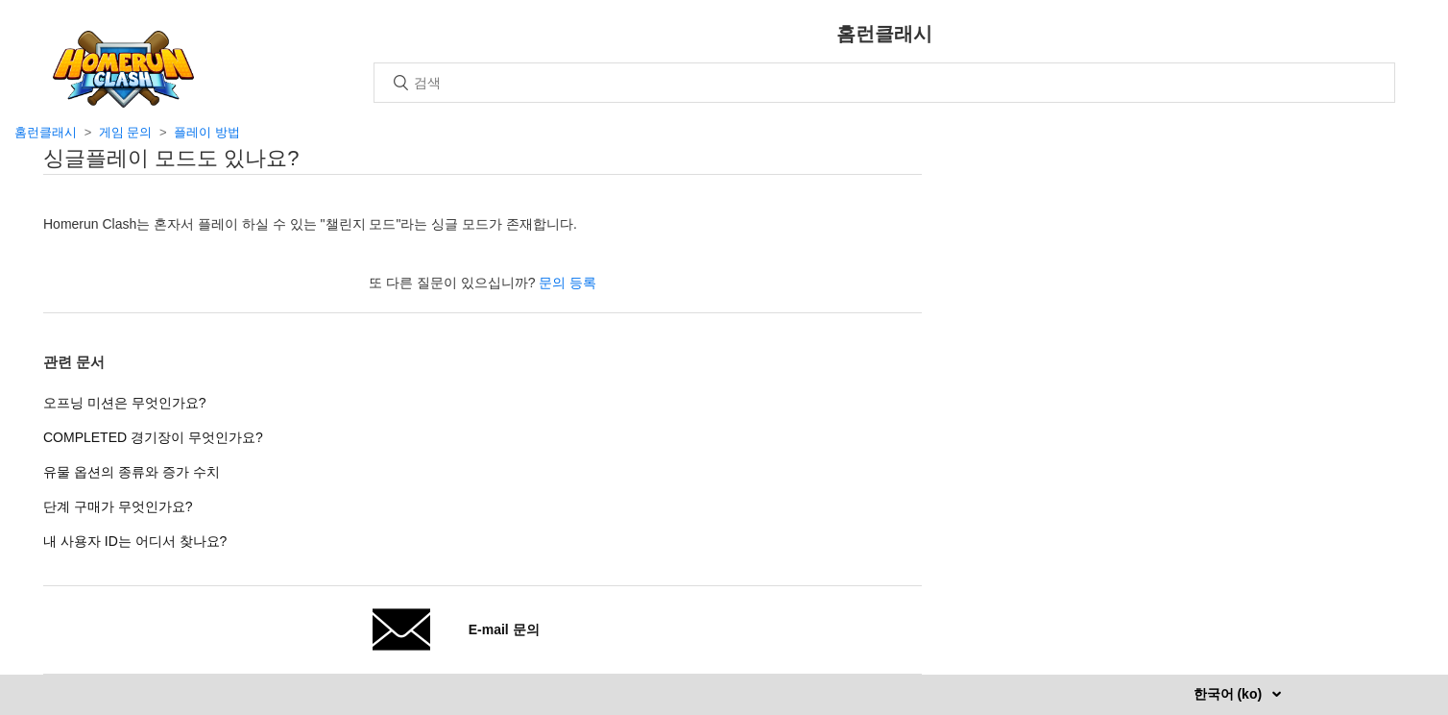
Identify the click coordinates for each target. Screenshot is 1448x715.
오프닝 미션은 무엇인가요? (124, 402)
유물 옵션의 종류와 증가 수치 (131, 472)
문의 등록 (567, 282)
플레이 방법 (207, 132)
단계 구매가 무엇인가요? (118, 506)
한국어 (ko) (1230, 694)
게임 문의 (126, 132)
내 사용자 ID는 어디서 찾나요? (135, 541)
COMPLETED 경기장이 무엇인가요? (153, 437)
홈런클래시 (45, 132)
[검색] (884, 82)
